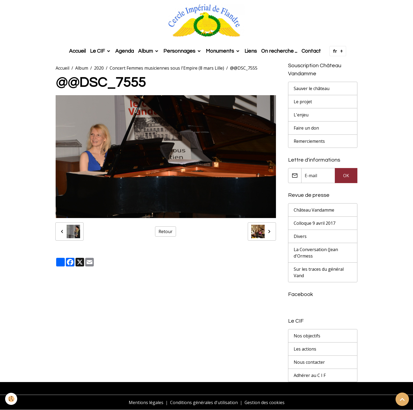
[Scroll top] (402, 399)
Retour (166, 231)
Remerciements (309, 141)
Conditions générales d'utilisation (204, 402)
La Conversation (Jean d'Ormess (316, 253)
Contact (311, 51)
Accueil (77, 51)
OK (346, 176)
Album (146, 51)
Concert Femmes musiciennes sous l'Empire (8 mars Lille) (167, 68)
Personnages (179, 51)
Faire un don (306, 128)
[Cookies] (11, 399)
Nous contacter (309, 362)
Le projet (303, 102)
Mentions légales (146, 402)
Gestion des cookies (265, 402)
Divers (300, 236)
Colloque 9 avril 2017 (314, 223)
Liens (251, 51)
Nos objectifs (307, 336)
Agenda (124, 51)
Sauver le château (311, 88)
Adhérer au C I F (310, 375)
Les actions (305, 349)
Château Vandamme (314, 210)
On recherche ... (279, 51)
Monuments (220, 51)
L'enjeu (301, 115)
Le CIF (98, 51)
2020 (99, 68)
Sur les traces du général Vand (319, 272)
